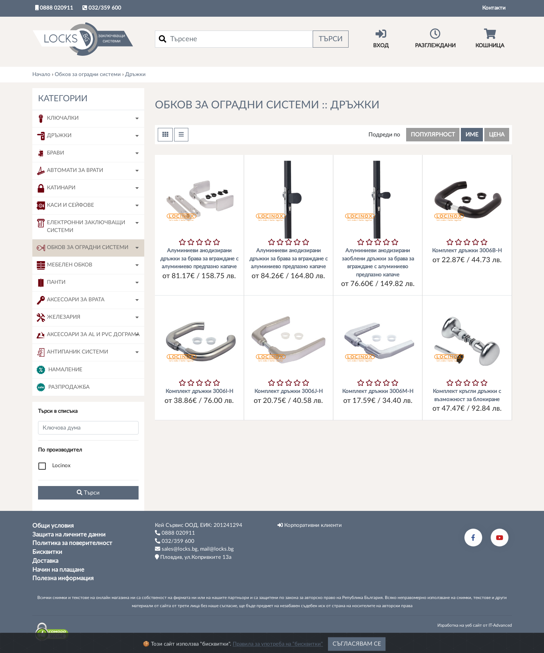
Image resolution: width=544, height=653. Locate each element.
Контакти (494, 8)
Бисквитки (47, 552)
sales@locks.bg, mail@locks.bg (194, 549)
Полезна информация (62, 578)
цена (497, 134)
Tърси (88, 493)
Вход (381, 38)
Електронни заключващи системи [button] (81, 226)
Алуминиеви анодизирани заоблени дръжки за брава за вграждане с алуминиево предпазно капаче (378, 262)
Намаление (59, 370)
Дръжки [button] (54, 136)
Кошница (490, 38)
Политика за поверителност (72, 543)
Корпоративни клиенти (310, 525)
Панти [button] (51, 283)
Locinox (61, 465)
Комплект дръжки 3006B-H (467, 250)
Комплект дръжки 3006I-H (199, 391)
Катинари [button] (56, 188)
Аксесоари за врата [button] (70, 300)
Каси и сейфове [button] (65, 205)
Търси (331, 39)
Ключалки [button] (58, 118)
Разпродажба (63, 387)
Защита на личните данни (69, 535)
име (471, 134)
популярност (433, 134)
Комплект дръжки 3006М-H (377, 391)
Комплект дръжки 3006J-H (288, 391)
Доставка (45, 561)
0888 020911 (54, 8)
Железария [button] (58, 317)
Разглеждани (435, 38)
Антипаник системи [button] (72, 352)
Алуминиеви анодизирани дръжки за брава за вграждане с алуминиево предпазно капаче (199, 258)
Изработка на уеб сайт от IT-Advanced (474, 625)
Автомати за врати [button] (70, 171)
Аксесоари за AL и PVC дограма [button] (88, 335)
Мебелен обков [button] (64, 265)
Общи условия (53, 526)
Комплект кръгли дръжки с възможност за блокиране (467, 395)
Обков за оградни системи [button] (82, 248)
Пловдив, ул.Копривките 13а (193, 557)
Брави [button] (50, 153)
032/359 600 (101, 8)
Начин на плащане (58, 570)
